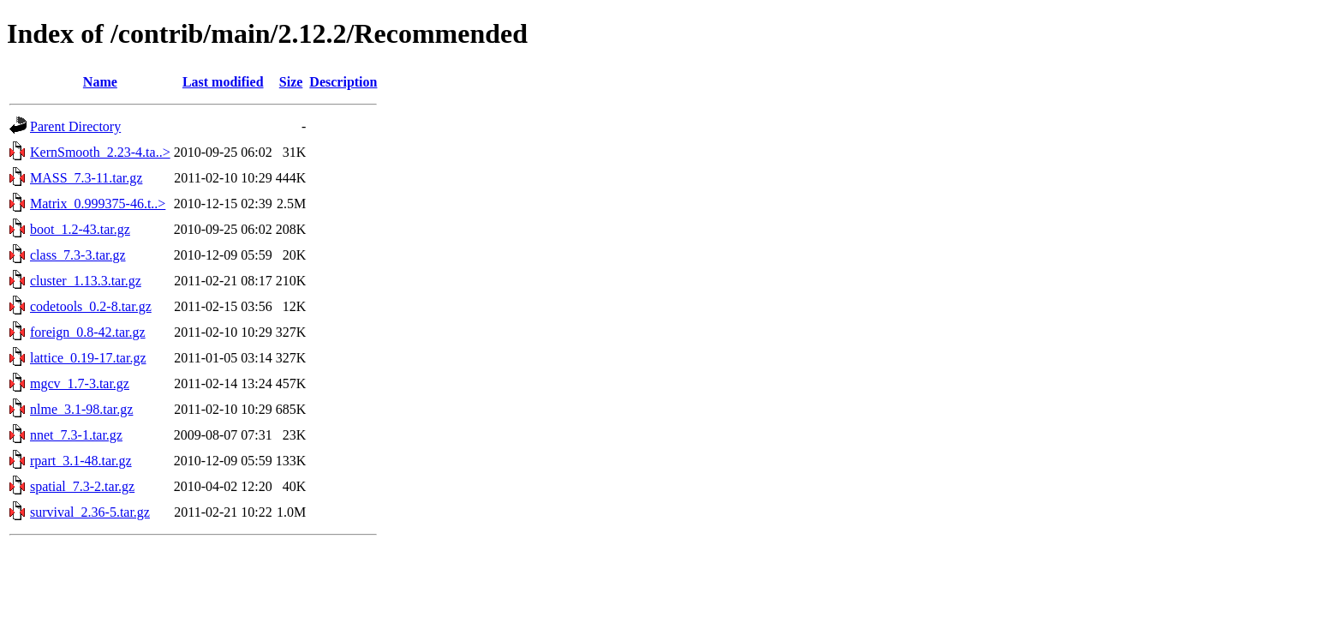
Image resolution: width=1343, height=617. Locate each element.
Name (100, 82)
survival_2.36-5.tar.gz (90, 512)
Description (343, 82)
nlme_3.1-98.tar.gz (81, 409)
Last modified (223, 82)
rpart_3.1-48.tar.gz (81, 460)
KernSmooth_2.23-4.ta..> (100, 152)
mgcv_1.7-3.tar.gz (79, 383)
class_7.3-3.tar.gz (78, 255)
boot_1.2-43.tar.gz (80, 229)
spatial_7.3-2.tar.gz (82, 486)
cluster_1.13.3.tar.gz (85, 280)
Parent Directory (75, 126)
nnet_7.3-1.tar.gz (76, 435)
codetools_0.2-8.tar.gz (91, 306)
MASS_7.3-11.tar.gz (86, 178)
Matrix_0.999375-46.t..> (97, 203)
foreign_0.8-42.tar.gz (88, 332)
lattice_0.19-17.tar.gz (88, 357)
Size (291, 82)
